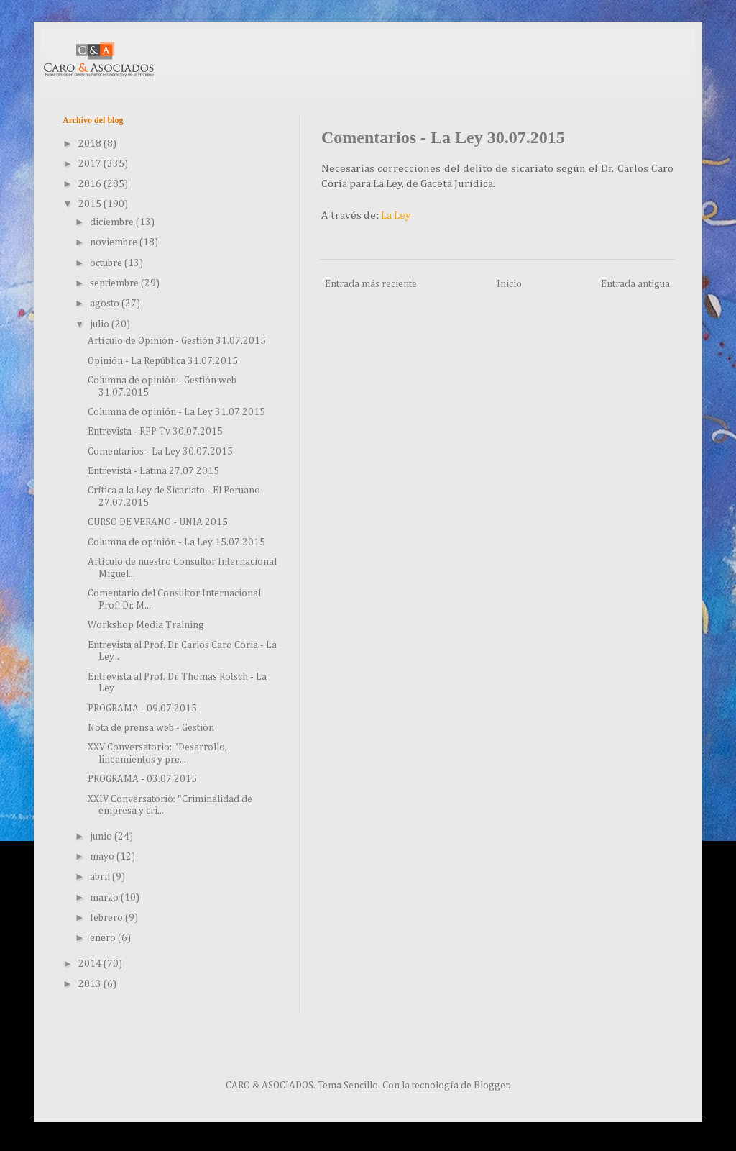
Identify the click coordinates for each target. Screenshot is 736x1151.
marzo (105, 898)
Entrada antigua (635, 284)
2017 (91, 164)
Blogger (491, 1086)
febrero (107, 918)
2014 (91, 964)
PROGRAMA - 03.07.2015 (142, 779)
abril (101, 877)
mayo (103, 857)
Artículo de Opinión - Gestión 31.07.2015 (177, 341)
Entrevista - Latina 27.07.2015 (153, 471)
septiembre (115, 283)
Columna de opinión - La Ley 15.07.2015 (176, 542)
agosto (105, 304)
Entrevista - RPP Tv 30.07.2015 (155, 432)
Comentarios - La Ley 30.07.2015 (160, 452)
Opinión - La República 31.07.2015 (163, 361)
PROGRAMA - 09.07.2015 (142, 709)
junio (102, 837)
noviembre (114, 242)
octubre (107, 263)
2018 (91, 144)
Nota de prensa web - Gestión (151, 728)
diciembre (113, 222)
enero (104, 938)
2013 (91, 984)
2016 (91, 184)
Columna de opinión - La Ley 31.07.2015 (176, 412)
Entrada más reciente (371, 284)
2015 (91, 204)
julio (100, 324)
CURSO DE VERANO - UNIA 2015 (158, 522)
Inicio (509, 284)
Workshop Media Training (146, 625)
